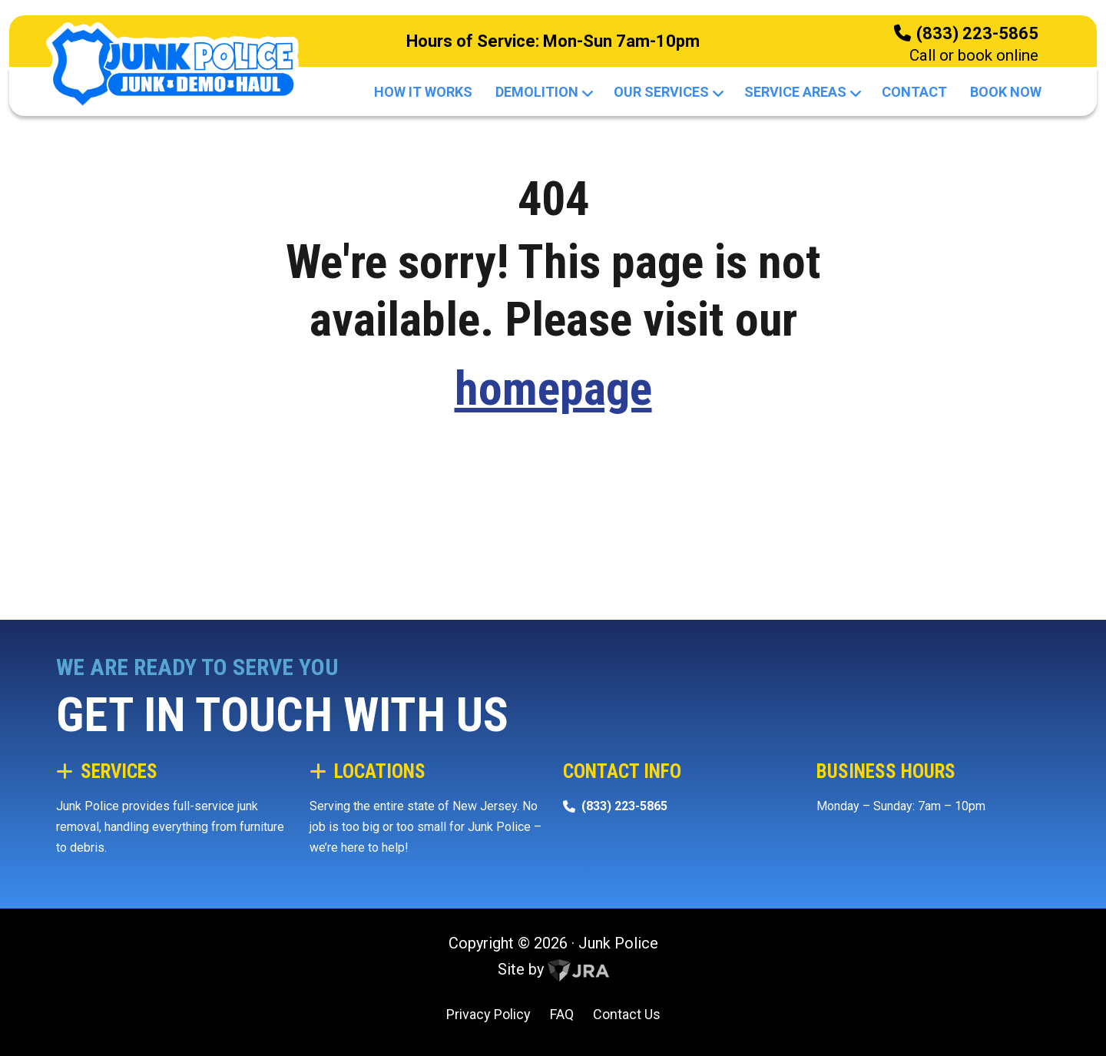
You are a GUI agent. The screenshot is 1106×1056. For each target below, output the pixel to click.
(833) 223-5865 (977, 33)
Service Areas (801, 92)
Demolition (543, 92)
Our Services (667, 92)
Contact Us (627, 1014)
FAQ (562, 1014)
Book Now (1005, 92)
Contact (914, 92)
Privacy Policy (488, 1014)
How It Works (423, 92)
